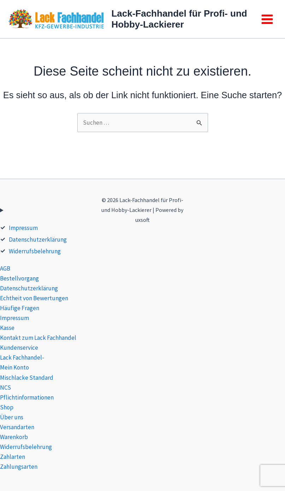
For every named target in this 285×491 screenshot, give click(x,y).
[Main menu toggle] (267, 19)
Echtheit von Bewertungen (34, 298)
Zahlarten (12, 457)
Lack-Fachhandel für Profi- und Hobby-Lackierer (179, 19)
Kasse (7, 328)
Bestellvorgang (19, 278)
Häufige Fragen (19, 308)
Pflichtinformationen (27, 397)
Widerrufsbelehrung (35, 251)
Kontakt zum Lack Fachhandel (38, 338)
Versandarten (17, 427)
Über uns (11, 417)
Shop (6, 407)
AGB (5, 268)
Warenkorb (14, 437)
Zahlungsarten (18, 467)
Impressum (23, 228)
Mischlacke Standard (26, 377)
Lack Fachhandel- (22, 357)
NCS (5, 387)
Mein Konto (14, 367)
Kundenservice (19, 347)
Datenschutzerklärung (38, 239)
